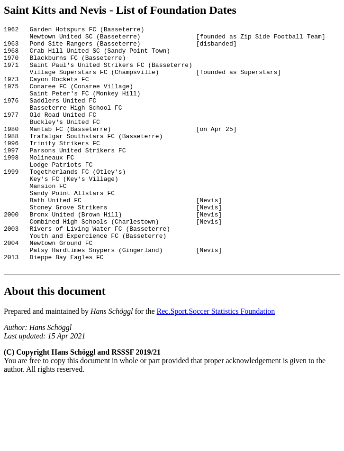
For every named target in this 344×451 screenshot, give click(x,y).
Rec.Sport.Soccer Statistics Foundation (216, 360)
